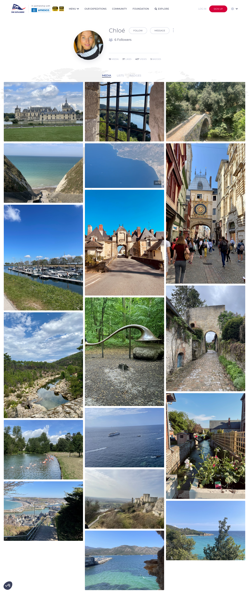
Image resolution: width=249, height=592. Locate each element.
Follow (138, 30)
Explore (162, 8)
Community (119, 8)
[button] (7, 585)
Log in (202, 8)
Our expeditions (95, 8)
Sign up (218, 9)
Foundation (141, 8)
